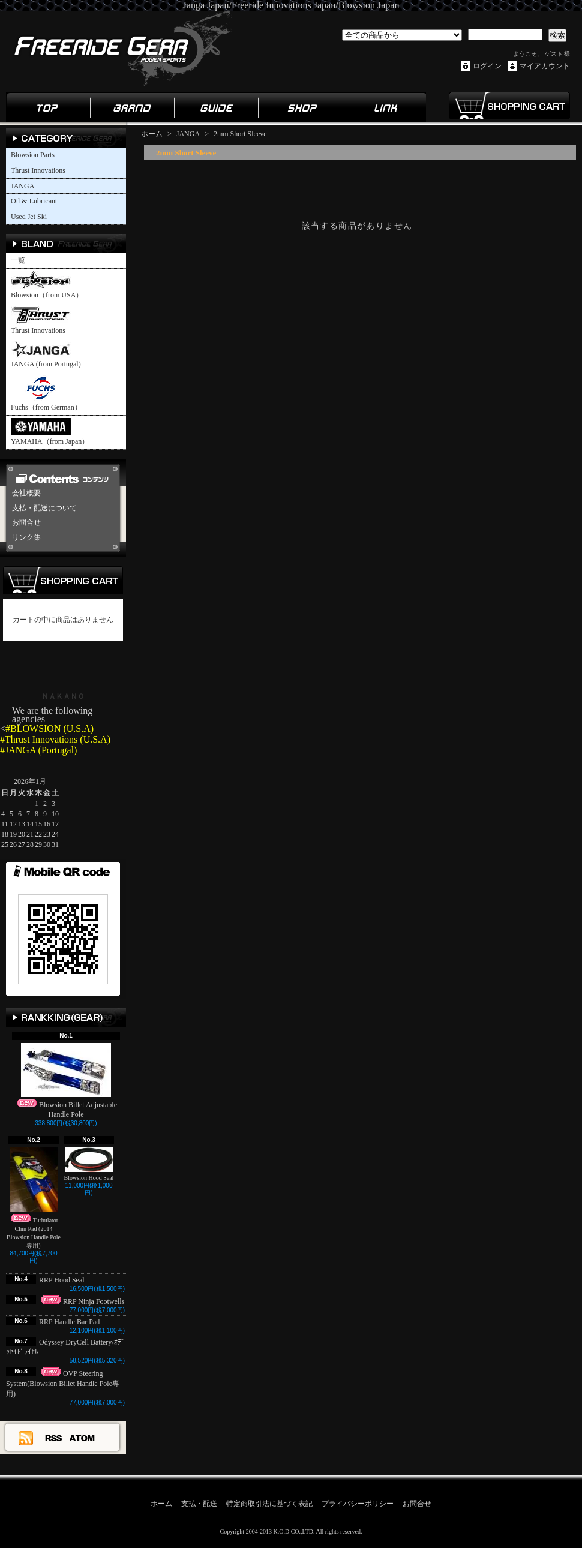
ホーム (48, 107)
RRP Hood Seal (65, 1280)
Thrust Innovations (38, 170)
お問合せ (26, 522)
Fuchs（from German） (46, 393)
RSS (54, 1437)
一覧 (18, 260)
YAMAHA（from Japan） (50, 432)
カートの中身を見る (63, 580)
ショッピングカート (509, 105)
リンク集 (384, 107)
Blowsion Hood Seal (89, 1164)
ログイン (487, 66)
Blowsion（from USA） (47, 285)
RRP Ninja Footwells (81, 1301)
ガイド (216, 107)
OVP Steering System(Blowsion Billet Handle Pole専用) (62, 1383)
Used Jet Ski (29, 216)
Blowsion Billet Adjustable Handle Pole (66, 1081)
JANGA (22, 186)
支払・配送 (199, 1503)
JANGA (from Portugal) (46, 354)
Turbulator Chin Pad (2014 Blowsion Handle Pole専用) (34, 1198)
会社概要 (26, 493)
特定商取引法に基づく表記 (269, 1503)
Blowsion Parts (33, 155)
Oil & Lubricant (34, 201)
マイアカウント (545, 66)
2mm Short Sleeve (240, 134)
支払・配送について (44, 508)
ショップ (300, 107)
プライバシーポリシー (358, 1503)
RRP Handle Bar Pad (69, 1322)
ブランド (132, 107)
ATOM (82, 1437)
